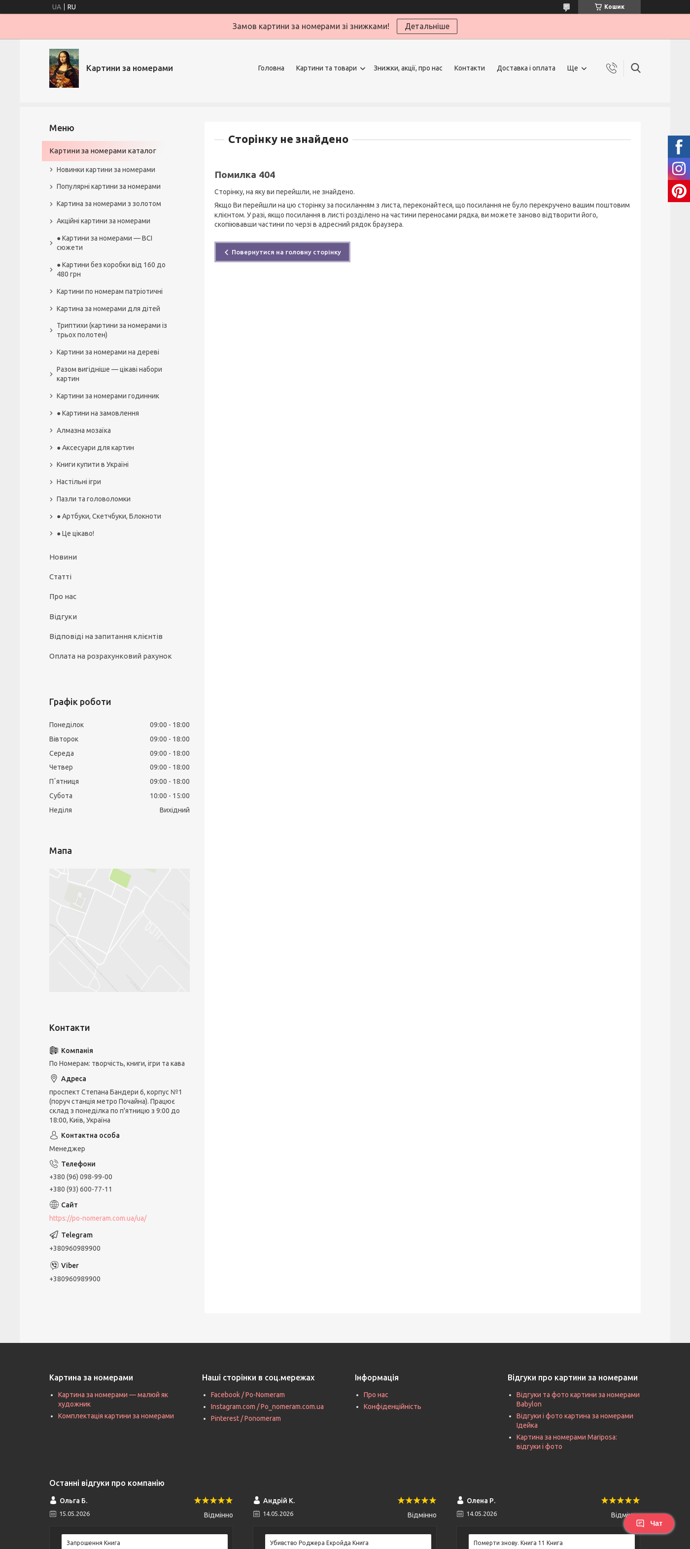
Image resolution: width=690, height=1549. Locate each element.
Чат (649, 1523)
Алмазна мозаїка (84, 430)
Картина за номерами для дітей (108, 309)
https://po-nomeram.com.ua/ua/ (97, 1218)
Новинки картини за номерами (106, 170)
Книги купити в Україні (93, 464)
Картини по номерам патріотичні (110, 291)
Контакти (469, 68)
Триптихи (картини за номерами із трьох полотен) (112, 330)
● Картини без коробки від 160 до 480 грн (111, 269)
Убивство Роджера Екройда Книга (319, 1543)
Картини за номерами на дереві (108, 352)
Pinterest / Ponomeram (246, 1418)
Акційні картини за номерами (103, 221)
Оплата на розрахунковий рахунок (110, 656)
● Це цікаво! (75, 533)
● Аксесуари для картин (95, 448)
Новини (63, 557)
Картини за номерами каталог (102, 150)
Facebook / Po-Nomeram (248, 1395)
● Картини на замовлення (98, 413)
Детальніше (427, 26)
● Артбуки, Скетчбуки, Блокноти (109, 516)
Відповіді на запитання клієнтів (106, 636)
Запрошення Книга (93, 1543)
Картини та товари (326, 68)
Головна (271, 68)
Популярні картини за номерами (109, 186)
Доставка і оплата (526, 68)
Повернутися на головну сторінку (286, 251)
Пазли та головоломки (94, 499)
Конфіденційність (392, 1406)
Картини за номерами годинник (108, 396)
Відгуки (63, 616)
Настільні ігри (79, 482)
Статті (60, 576)
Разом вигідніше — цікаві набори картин (109, 374)
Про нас (62, 596)
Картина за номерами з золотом (109, 204)
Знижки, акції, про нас (408, 68)
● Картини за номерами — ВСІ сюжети (104, 242)
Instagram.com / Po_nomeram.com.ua (267, 1406)
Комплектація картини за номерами (116, 1416)
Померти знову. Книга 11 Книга (518, 1543)
